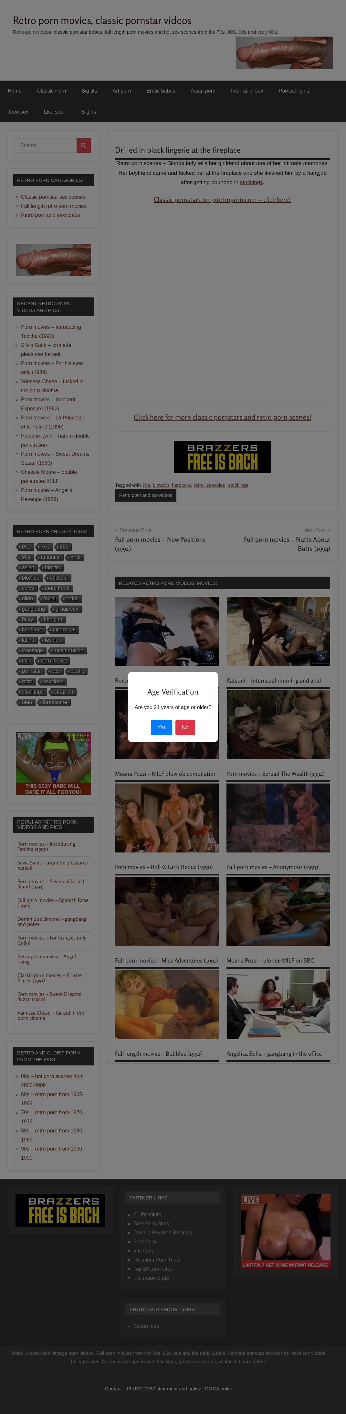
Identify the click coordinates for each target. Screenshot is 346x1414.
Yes (161, 727)
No (185, 727)
